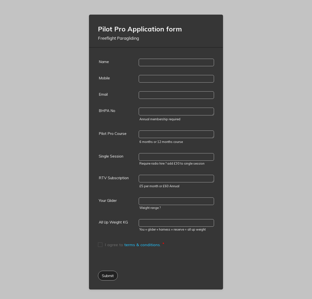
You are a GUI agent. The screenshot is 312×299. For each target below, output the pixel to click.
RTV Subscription (114, 178)
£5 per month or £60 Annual (159, 186)
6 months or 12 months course (161, 142)
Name (104, 61)
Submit (108, 275)
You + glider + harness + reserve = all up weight (172, 229)
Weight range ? (150, 208)
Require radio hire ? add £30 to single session (172, 163)
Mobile (104, 78)
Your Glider (108, 200)
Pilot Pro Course (113, 133)
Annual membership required (159, 119)
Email (103, 94)
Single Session (111, 156)
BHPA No (107, 110)
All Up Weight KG (113, 222)
